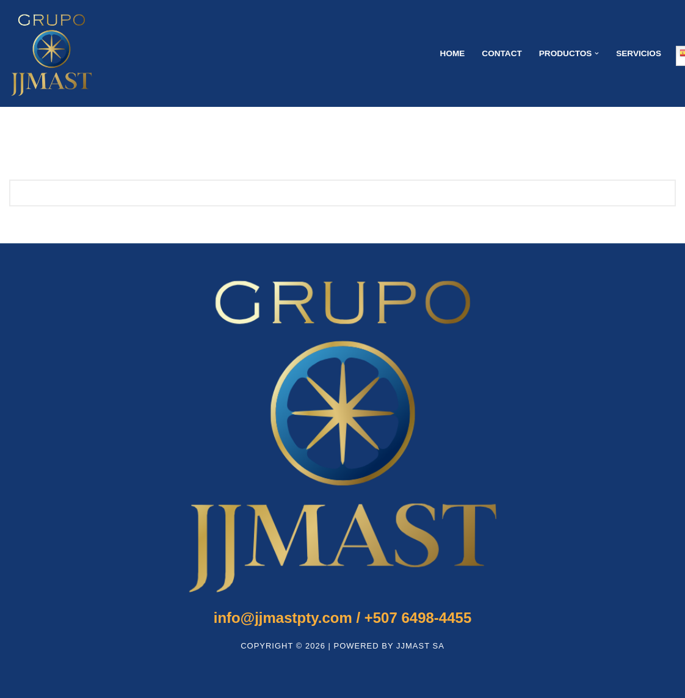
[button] (597, 53)
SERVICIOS (638, 53)
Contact (501, 53)
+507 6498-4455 (342, 617)
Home (452, 53)
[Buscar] (328, 193)
